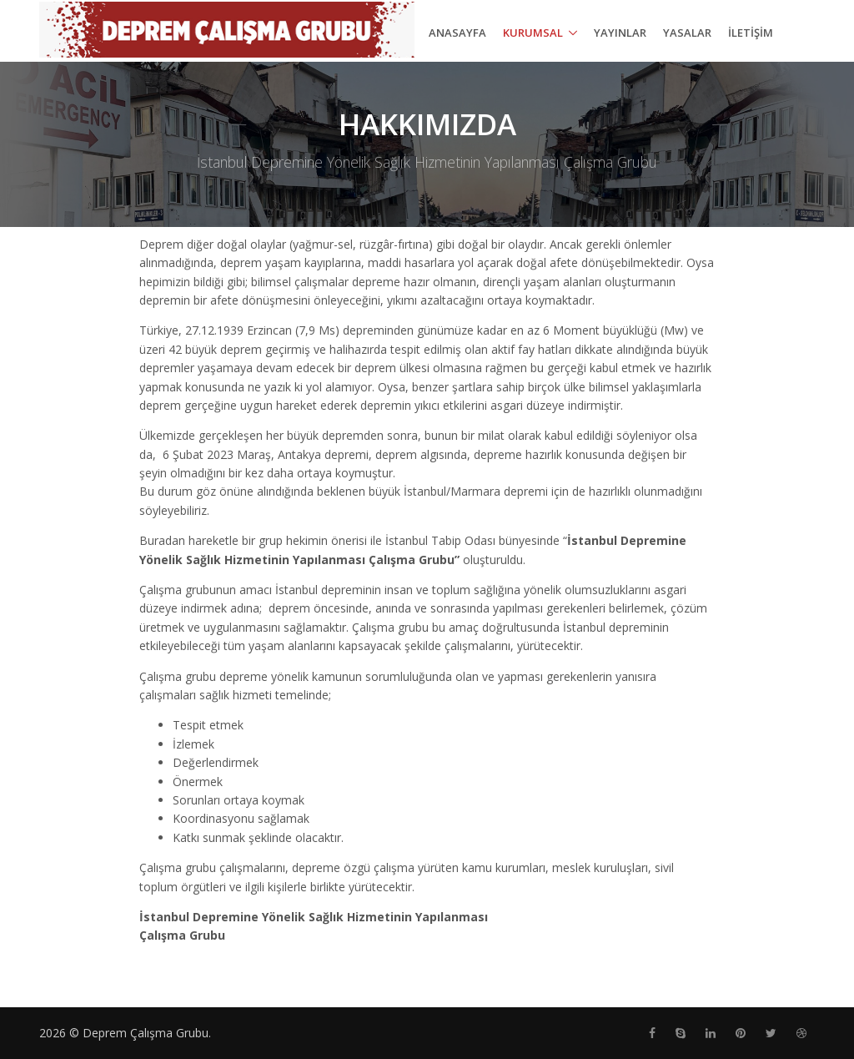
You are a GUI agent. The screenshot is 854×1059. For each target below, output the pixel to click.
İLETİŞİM (750, 32)
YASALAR (687, 32)
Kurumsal (533, 32)
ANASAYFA (457, 32)
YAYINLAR (620, 32)
